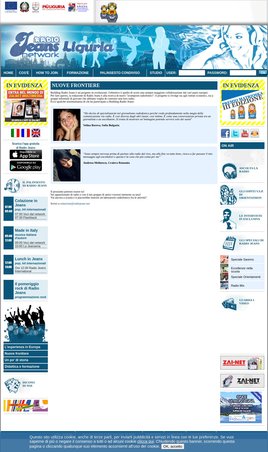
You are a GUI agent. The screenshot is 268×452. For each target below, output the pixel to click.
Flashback (30, 217)
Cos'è (24, 73)
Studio (156, 73)
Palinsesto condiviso (120, 73)
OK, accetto (172, 435)
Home (8, 73)
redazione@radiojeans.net (75, 203)
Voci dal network (34, 214)
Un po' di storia (16, 360)
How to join (47, 73)
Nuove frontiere (17, 353)
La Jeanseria (31, 246)
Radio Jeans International (30, 269)
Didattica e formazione (22, 367)
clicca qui (145, 430)
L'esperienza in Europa (22, 347)
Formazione (78, 73)
